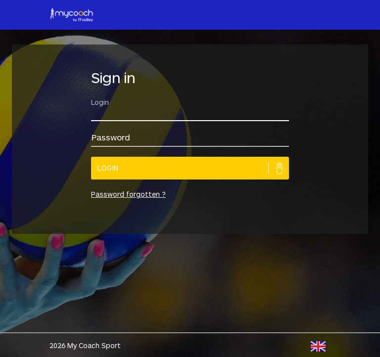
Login (108, 168)
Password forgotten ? (128, 194)
